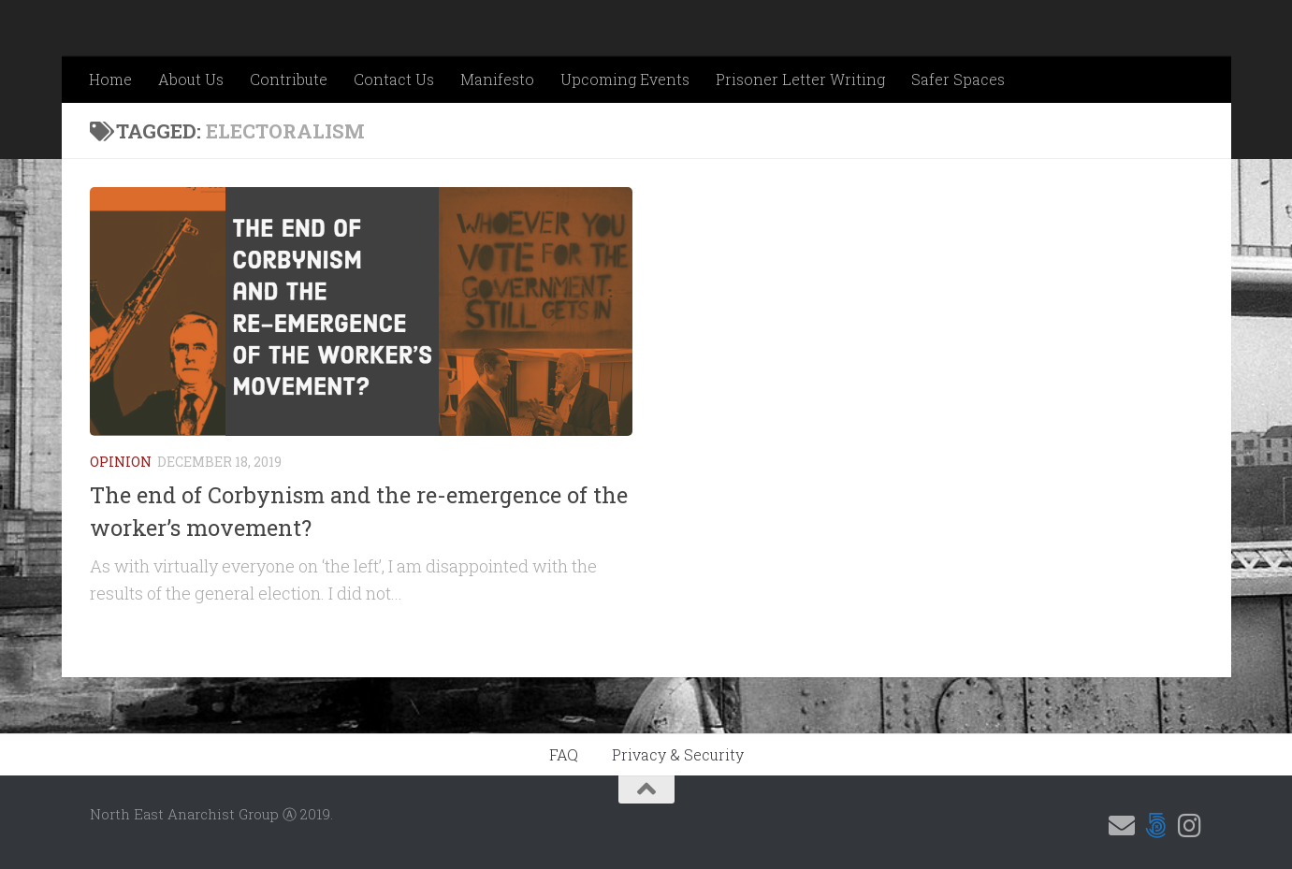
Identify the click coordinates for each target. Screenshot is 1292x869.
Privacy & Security (678, 754)
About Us (191, 79)
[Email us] (1122, 826)
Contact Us (394, 79)
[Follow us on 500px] (1155, 826)
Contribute (288, 79)
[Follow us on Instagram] (1189, 826)
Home (110, 79)
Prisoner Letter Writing (800, 79)
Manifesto (497, 79)
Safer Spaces (958, 79)
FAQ (563, 754)
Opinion (121, 462)
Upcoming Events (625, 79)
